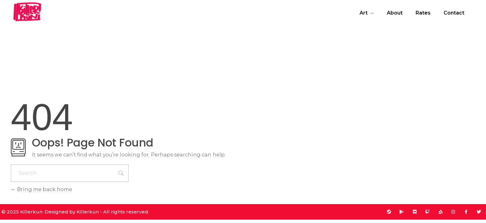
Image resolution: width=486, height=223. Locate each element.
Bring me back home (41, 189)
